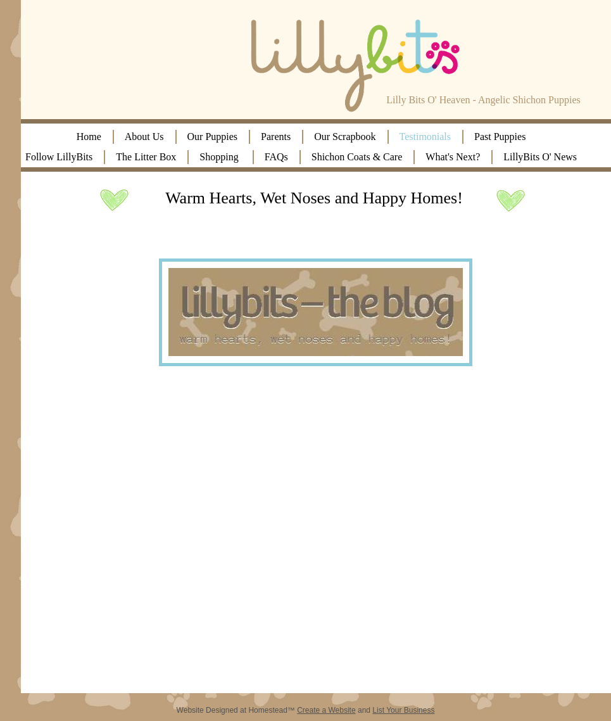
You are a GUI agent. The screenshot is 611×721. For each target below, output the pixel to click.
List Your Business (403, 710)
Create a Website (326, 710)
